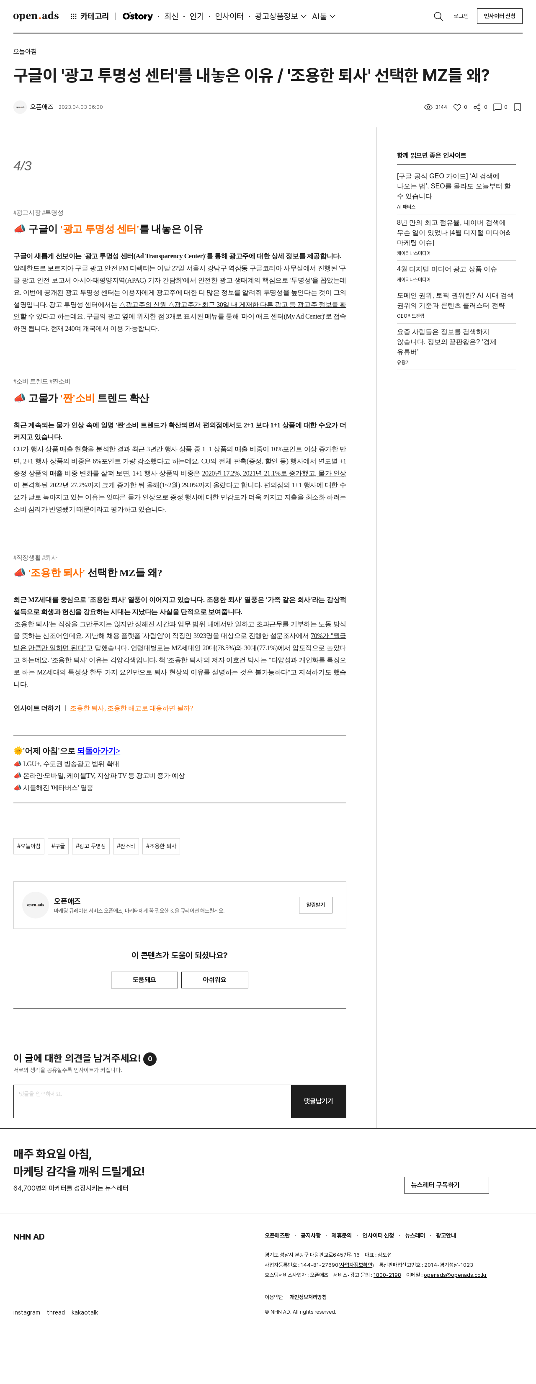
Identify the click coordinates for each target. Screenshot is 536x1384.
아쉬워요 (215, 980)
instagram (26, 1312)
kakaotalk (85, 1312)
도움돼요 (144, 980)
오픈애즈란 (277, 1235)
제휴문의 (342, 1235)
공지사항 (311, 1235)
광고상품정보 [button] (276, 16)
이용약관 (274, 1297)
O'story (138, 16)
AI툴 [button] (319, 16)
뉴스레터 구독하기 (446, 1185)
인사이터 (229, 16)
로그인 (461, 16)
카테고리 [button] (89, 16)
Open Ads (36, 16)
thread (56, 1312)
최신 (171, 16)
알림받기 (316, 905)
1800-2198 (387, 1275)
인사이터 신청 (499, 16)
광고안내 (446, 1235)
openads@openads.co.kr (455, 1275)
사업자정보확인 (356, 1265)
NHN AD (29, 1237)
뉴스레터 (415, 1235)
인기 (197, 16)
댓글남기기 (318, 1101)
